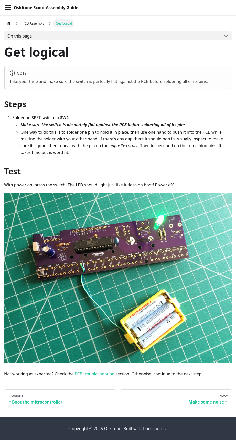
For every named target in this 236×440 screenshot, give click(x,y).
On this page (19, 36)
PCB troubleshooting (95, 374)
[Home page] (9, 23)
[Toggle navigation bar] (8, 7)
